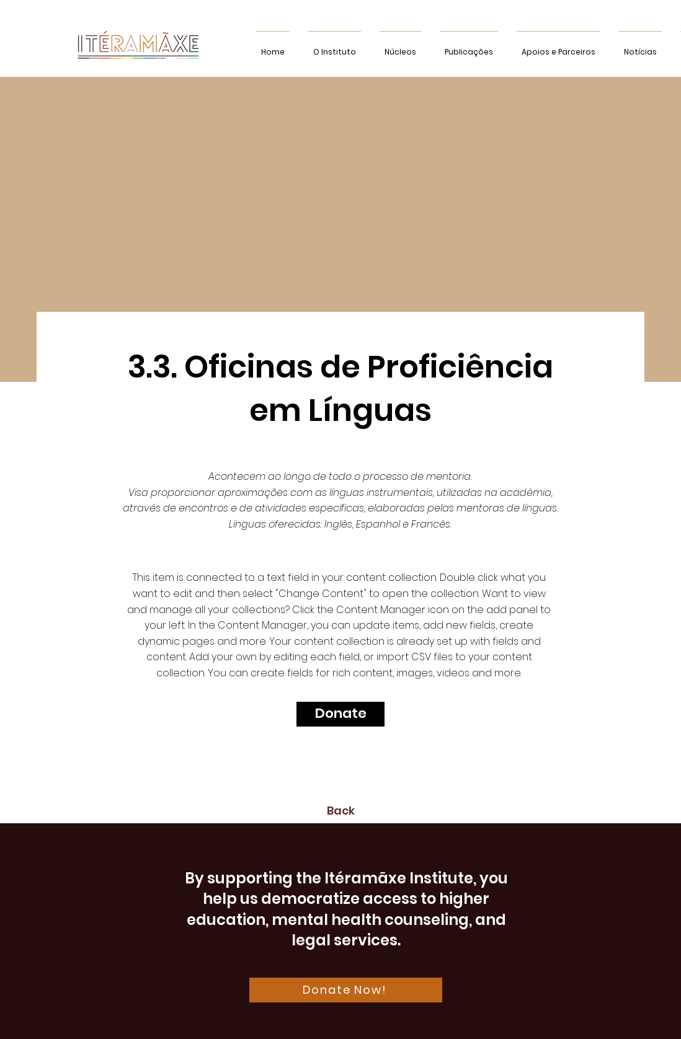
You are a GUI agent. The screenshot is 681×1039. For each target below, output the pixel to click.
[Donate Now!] (345, 990)
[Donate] (340, 714)
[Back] (340, 810)
